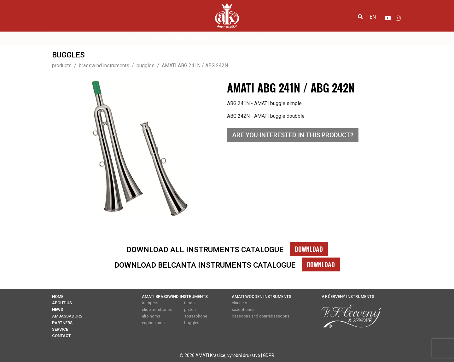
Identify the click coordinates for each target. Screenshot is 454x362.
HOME (57, 296)
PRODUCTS (205, 38)
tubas (189, 302)
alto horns (151, 316)
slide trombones (157, 309)
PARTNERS (231, 38)
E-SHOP (314, 38)
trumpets (150, 302)
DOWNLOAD (309, 249)
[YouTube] (387, 17)
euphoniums (153, 322)
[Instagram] (398, 17)
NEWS (274, 38)
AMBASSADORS (172, 38)
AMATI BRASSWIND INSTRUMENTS (175, 296)
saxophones (243, 309)
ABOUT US (141, 38)
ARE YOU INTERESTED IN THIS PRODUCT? (292, 135)
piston (190, 309)
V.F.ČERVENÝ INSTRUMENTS (348, 296)
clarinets (239, 302)
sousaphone (195, 316)
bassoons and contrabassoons (260, 316)
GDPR (268, 355)
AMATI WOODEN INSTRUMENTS (261, 296)
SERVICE (255, 38)
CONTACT (294, 38)
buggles (191, 322)
